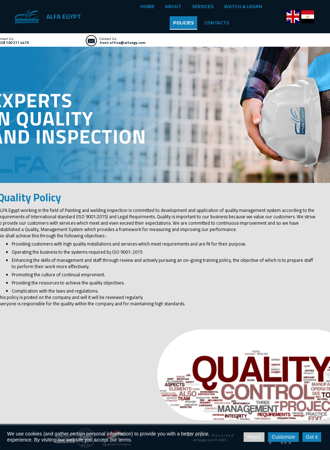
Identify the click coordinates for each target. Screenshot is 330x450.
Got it (312, 437)
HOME (147, 6)
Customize (283, 437)
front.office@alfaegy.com (122, 42)
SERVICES (203, 6)
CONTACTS (216, 22)
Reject (254, 437)
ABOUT (173, 6)
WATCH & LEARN (243, 6)
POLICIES (183, 22)
